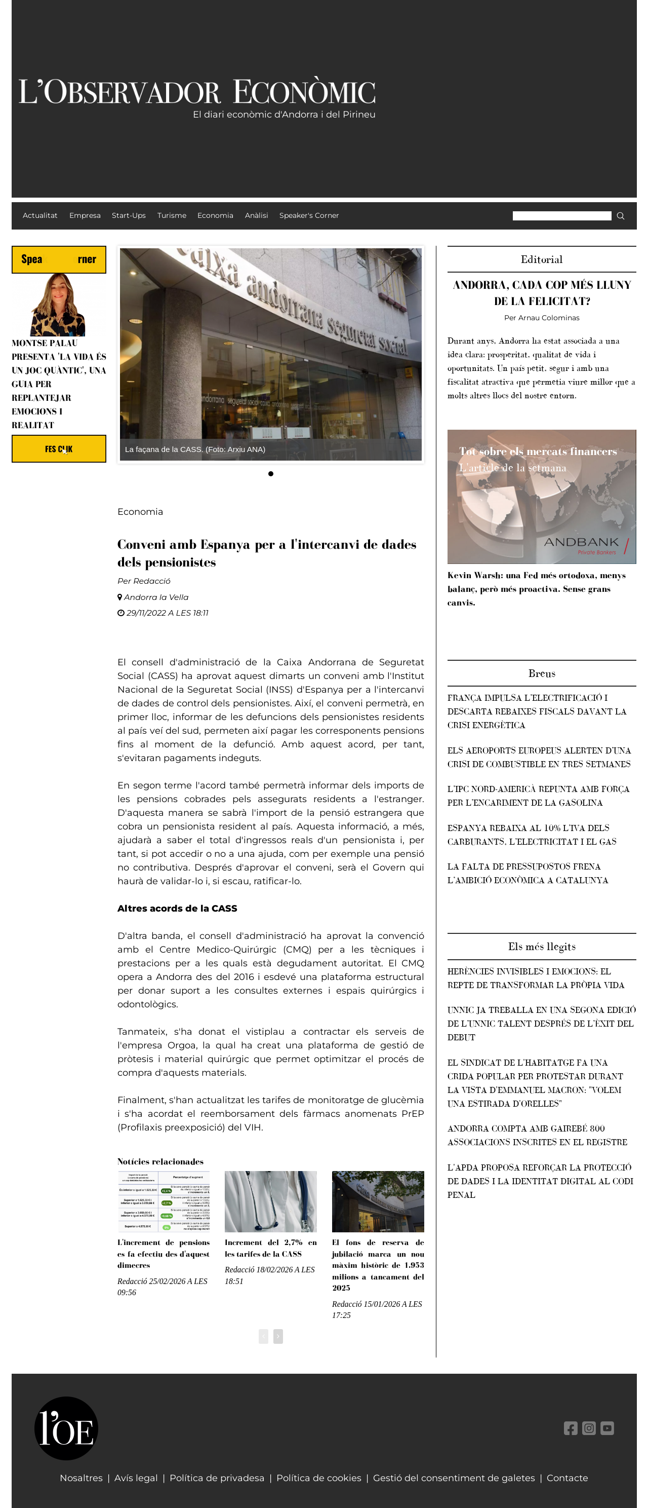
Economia (140, 511)
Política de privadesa (217, 1478)
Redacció (152, 581)
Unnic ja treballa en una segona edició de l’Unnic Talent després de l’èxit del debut (542, 1023)
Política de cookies (318, 1478)
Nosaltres (81, 1478)
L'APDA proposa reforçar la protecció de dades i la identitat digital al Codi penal (540, 1181)
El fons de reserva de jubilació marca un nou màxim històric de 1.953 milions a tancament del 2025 (378, 1265)
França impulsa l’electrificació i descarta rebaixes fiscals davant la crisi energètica (537, 711)
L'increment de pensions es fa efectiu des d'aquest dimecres (163, 1253)
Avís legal (136, 1478)
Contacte (567, 1478)
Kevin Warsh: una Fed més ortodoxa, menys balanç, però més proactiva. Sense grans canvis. (537, 589)
